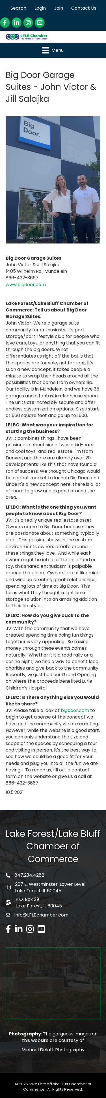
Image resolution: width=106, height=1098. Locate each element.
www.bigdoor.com (26, 284)
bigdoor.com (75, 710)
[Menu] (53, 50)
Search (18, 8)
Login (40, 8)
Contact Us (83, 8)
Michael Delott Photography (53, 1050)
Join (58, 8)
